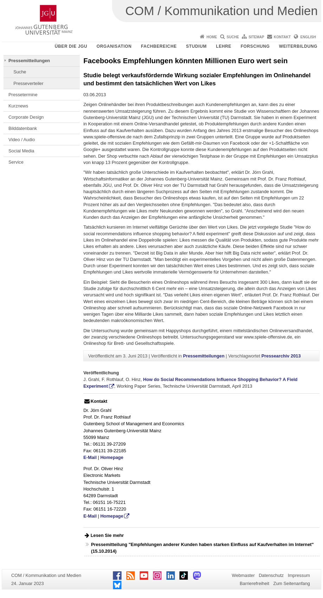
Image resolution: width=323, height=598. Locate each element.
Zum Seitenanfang (291, 583)
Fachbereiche (159, 46)
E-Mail (90, 457)
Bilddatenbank (22, 128)
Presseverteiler (28, 83)
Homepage (111, 457)
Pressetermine (23, 94)
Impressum (299, 575)
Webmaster (243, 575)
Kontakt (282, 37)
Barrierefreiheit (254, 583)
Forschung (255, 46)
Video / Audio (21, 139)
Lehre (224, 46)
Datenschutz (271, 575)
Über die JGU (71, 46)
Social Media (21, 150)
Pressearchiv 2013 (281, 356)
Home (211, 37)
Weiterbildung (298, 46)
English (308, 37)
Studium (196, 46)
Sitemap (256, 37)
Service (16, 162)
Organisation (114, 46)
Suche (233, 37)
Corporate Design (26, 117)
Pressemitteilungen (29, 60)
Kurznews (18, 106)
